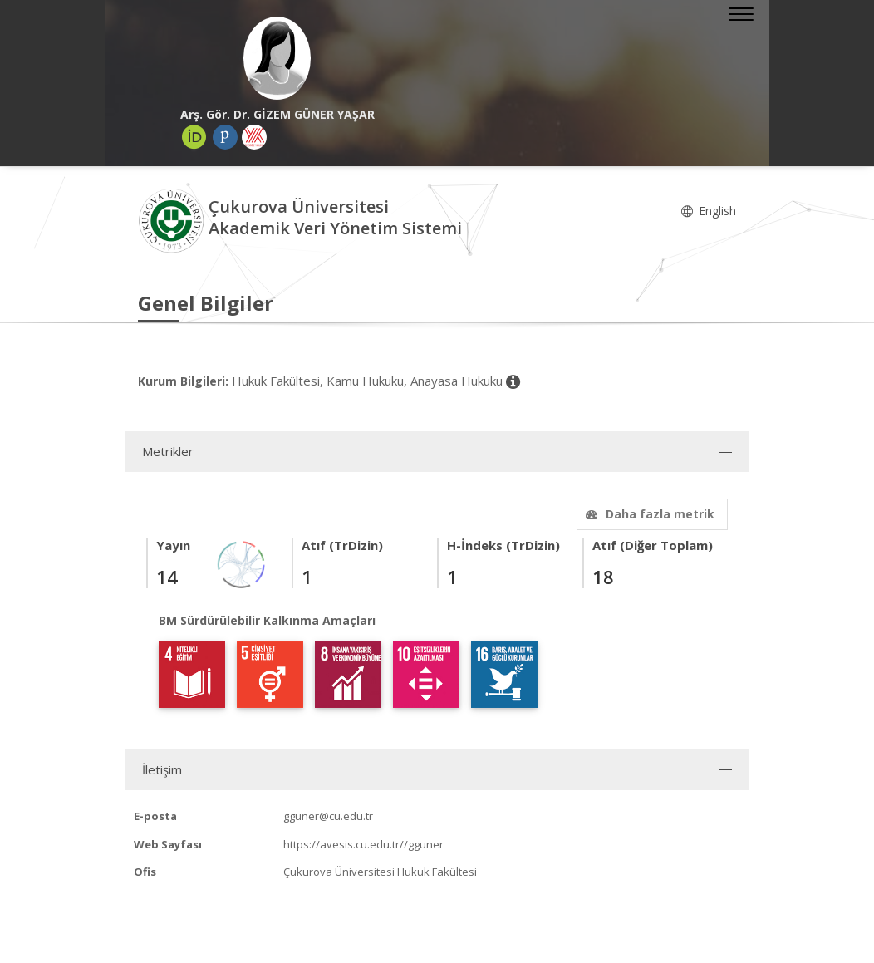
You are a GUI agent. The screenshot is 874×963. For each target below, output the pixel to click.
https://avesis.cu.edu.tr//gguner (363, 844)
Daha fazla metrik (648, 514)
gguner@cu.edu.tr (328, 815)
